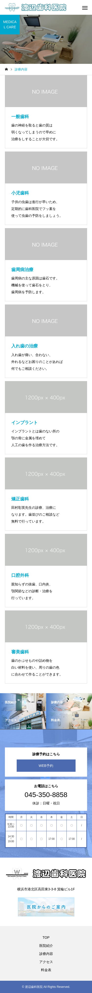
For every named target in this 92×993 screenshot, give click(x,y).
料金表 (46, 970)
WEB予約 (46, 766)
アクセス (46, 962)
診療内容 (46, 954)
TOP (46, 937)
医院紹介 (46, 946)
